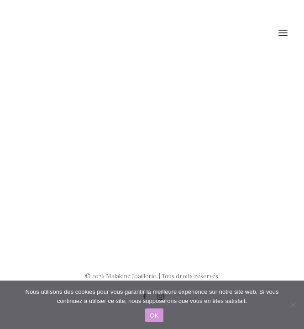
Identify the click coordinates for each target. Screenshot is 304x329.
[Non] (292, 304)
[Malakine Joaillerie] (68, 32)
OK (154, 315)
